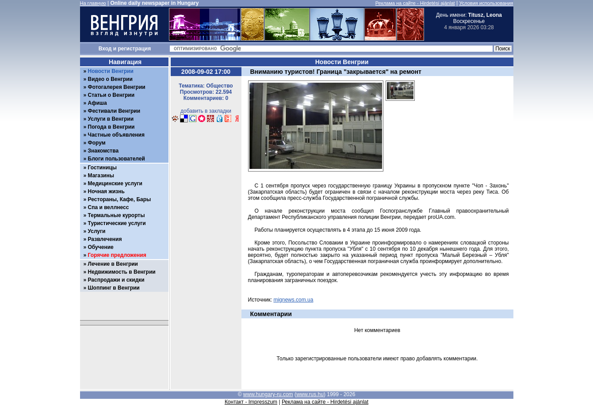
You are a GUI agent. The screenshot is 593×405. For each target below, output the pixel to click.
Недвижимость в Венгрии (122, 272)
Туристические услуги (117, 223)
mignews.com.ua (293, 300)
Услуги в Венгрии (111, 119)
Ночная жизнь (106, 191)
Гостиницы (102, 167)
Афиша (97, 103)
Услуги (97, 231)
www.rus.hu (310, 394)
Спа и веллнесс (108, 207)
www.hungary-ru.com (268, 394)
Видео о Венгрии (110, 79)
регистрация (134, 49)
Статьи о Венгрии (111, 95)
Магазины (101, 175)
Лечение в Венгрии (113, 264)
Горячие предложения (117, 255)
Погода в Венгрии (111, 127)
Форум (97, 143)
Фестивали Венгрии (114, 111)
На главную (93, 3)
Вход (105, 49)
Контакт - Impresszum (251, 402)
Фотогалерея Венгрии (116, 87)
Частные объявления (116, 135)
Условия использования (486, 3)
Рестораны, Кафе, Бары (119, 199)
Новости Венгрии (111, 71)
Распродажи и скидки (116, 280)
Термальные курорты (116, 215)
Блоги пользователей (116, 159)
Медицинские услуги (115, 183)
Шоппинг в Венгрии (114, 288)
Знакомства (103, 151)
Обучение (101, 247)
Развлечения (105, 239)
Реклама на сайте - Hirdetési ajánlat (415, 3)
